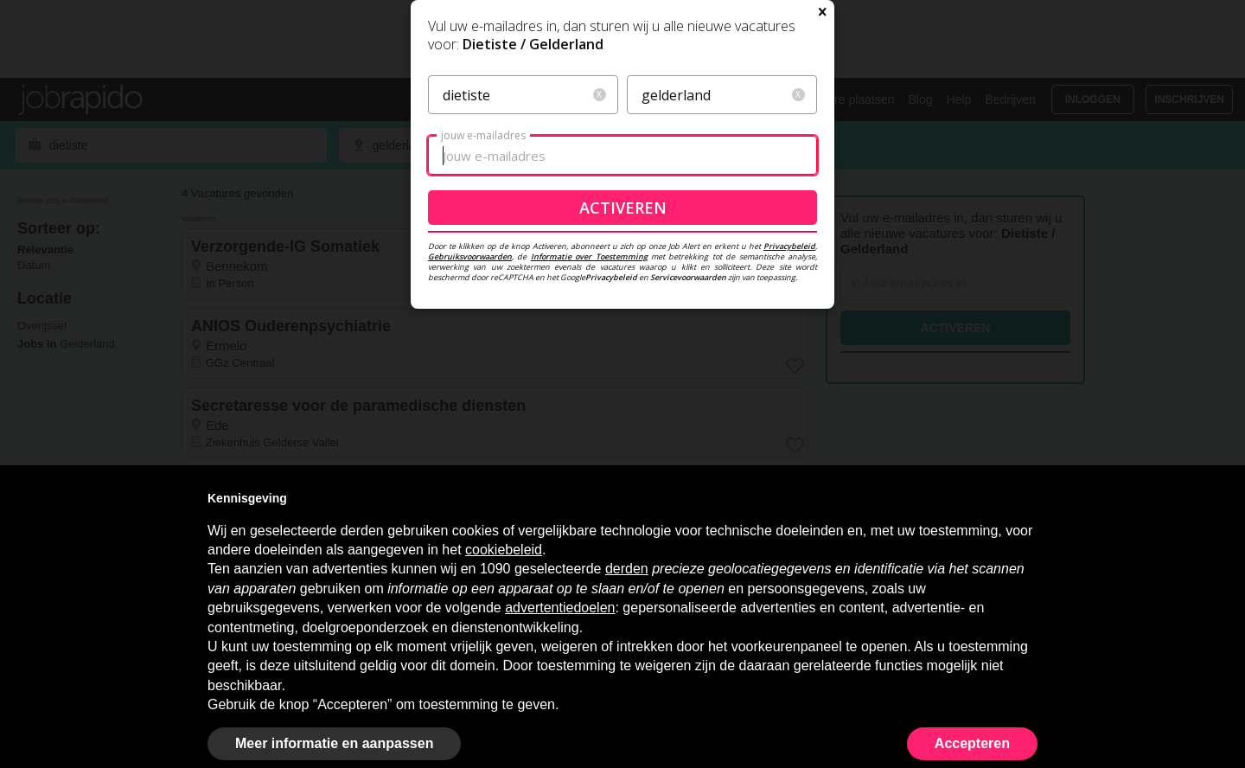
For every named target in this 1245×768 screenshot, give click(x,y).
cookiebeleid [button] (503, 549)
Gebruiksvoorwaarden (470, 455)
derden (626, 568)
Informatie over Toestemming (589, 455)
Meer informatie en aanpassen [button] (334, 743)
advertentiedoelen (560, 607)
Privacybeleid (789, 445)
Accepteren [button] (972, 743)
